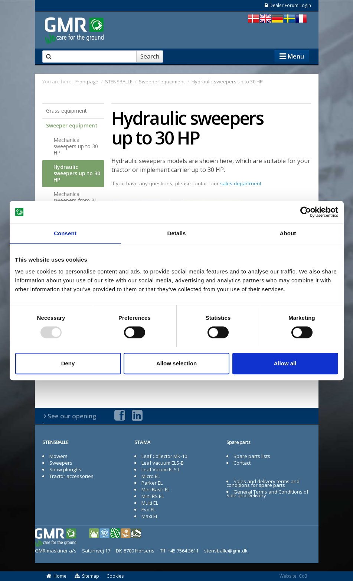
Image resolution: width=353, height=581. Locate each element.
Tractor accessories (71, 476)
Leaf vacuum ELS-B (162, 462)
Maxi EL (149, 516)
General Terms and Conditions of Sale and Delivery (267, 493)
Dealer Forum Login (287, 5)
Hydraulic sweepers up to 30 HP (76, 173)
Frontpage (86, 81)
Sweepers (60, 462)
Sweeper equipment (72, 125)
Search (149, 56)
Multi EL (149, 502)
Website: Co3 (293, 576)
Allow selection (176, 363)
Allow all (285, 363)
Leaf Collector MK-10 (164, 456)
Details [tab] (176, 233)
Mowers (58, 456)
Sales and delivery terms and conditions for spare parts (263, 483)
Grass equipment (66, 110)
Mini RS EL (152, 496)
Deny (68, 363)
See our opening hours (69, 420)
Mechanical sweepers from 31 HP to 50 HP (75, 200)
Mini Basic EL (155, 489)
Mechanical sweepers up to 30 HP (75, 146)
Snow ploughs (65, 469)
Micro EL (150, 476)
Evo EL (148, 509)
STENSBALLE (55, 442)
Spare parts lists (251, 456)
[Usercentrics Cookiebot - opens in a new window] (305, 212)
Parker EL (152, 482)
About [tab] (288, 233)
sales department (240, 183)
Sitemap (86, 576)
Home (56, 576)
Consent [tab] (65, 233)
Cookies (115, 576)
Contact (242, 462)
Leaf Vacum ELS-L (160, 469)
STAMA (142, 442)
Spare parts (238, 442)
